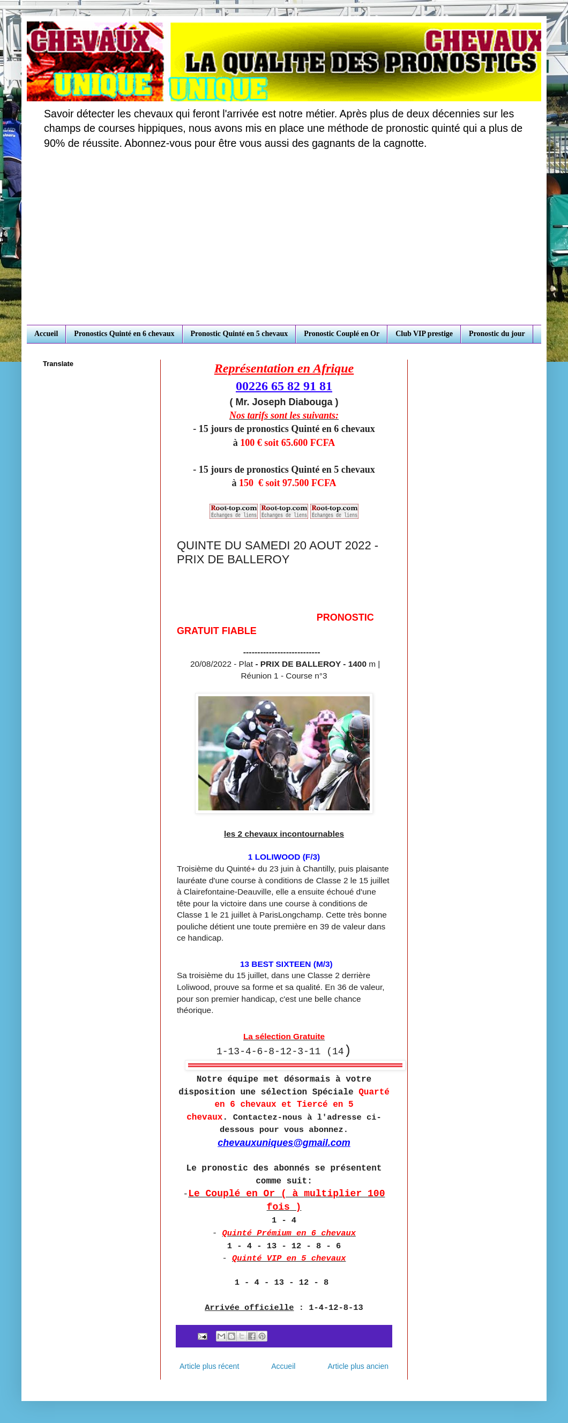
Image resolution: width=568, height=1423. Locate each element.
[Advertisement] (284, 244)
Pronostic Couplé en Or (341, 334)
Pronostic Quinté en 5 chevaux (239, 334)
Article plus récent (209, 1366)
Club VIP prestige (424, 334)
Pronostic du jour (497, 334)
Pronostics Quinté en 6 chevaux (124, 334)
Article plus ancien (357, 1366)
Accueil (46, 334)
